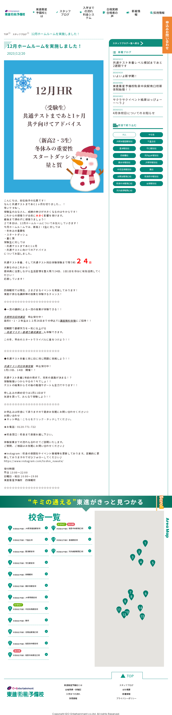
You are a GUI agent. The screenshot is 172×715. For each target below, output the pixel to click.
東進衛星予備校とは (40, 7)
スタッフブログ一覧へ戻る (126, 32)
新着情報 (134, 7)
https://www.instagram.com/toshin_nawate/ (33, 450)
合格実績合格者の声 (110, 7)
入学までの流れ (59, 685)
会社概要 (150, 676)
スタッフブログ (64, 7)
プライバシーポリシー (150, 685)
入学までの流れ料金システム (87, 7)
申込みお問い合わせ (167, 35)
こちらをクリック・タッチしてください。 (48, 408)
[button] (145, 543)
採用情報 (157, 7)
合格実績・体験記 (119, 676)
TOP (7, 23)
